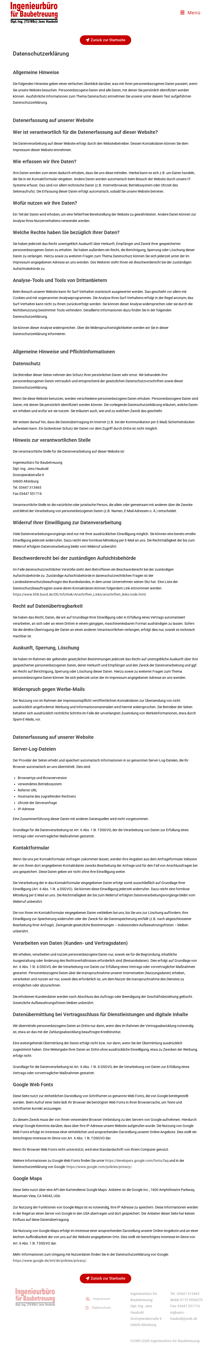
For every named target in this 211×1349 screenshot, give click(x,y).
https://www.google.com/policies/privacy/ (99, 1167)
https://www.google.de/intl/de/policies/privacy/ (49, 1261)
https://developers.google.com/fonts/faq (137, 1161)
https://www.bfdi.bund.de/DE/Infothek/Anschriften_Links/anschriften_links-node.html (79, 594)
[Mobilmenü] (190, 12)
